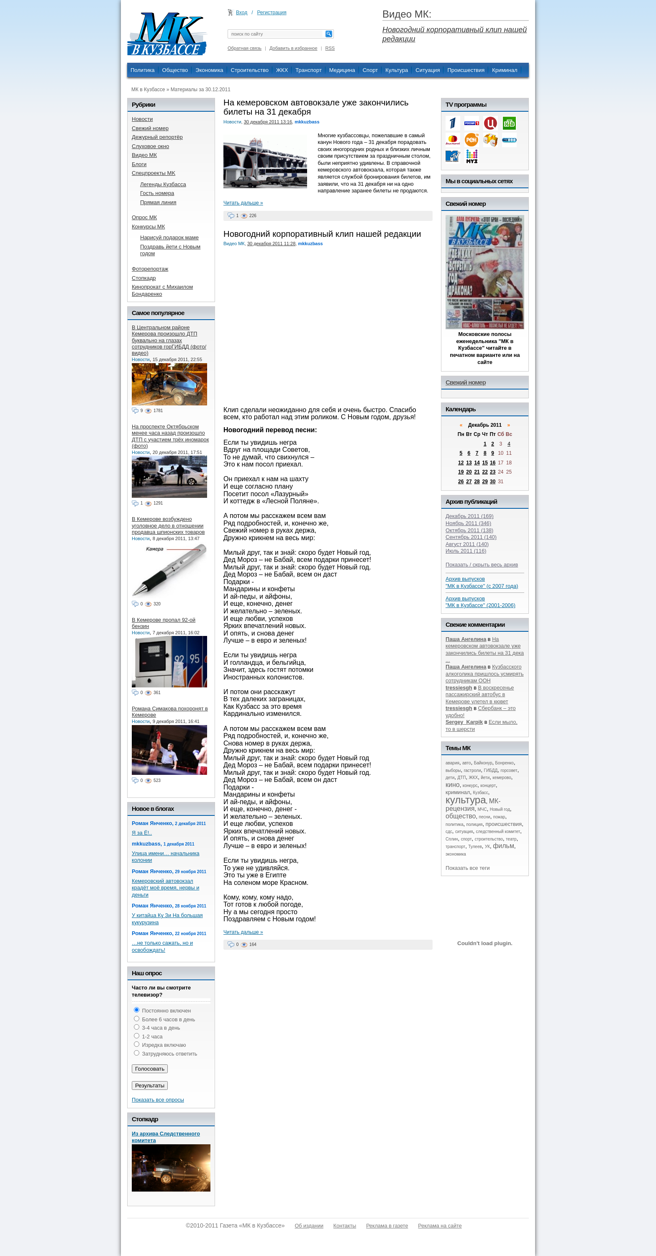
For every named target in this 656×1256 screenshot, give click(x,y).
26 (461, 481)
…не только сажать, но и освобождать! (162, 946)
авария (452, 763)
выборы (453, 770)
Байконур (483, 763)
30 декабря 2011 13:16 (268, 121)
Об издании (309, 1226)
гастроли (472, 770)
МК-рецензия (473, 804)
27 (469, 481)
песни (484, 817)
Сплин (452, 839)
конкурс (470, 785)
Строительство (250, 70)
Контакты (344, 1226)
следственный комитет (498, 831)
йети (485, 777)
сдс (449, 831)
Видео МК (234, 243)
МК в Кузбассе (148, 89)
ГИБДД (491, 770)
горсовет (508, 770)
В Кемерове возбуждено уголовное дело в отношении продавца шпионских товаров (168, 525)
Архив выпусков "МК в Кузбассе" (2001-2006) (480, 602)
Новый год (500, 809)
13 (469, 463)
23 (492, 472)
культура (466, 799)
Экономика (209, 70)
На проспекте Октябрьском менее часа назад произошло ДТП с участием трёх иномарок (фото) (170, 436)
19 (461, 472)
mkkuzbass (307, 121)
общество (461, 816)
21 (476, 472)
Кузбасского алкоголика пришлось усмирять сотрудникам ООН (485, 674)
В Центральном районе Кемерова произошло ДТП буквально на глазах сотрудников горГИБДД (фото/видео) (169, 340)
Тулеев (475, 846)
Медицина (342, 70)
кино (453, 784)
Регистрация (272, 12)
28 (476, 481)
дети (450, 777)
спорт (466, 839)
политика (455, 824)
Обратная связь (244, 48)
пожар (499, 817)
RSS (330, 48)
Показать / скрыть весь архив (482, 564)
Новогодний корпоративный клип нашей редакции (322, 233)
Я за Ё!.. (142, 833)
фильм (503, 845)
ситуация (464, 831)
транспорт (455, 846)
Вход (241, 12)
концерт (488, 785)
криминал (458, 792)
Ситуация (427, 70)
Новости (232, 121)
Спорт (370, 70)
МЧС (482, 809)
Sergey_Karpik (464, 722)
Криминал (504, 70)
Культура (396, 70)
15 (485, 463)
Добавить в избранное (293, 48)
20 (469, 472)
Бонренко (504, 763)
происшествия (504, 824)
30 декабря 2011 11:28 (271, 243)
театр (511, 839)
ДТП (461, 777)
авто (466, 763)
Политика (143, 70)
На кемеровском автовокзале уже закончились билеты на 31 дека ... (485, 649)
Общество (175, 70)
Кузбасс (480, 792)
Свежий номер (466, 382)
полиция (474, 824)
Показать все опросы (158, 1100)
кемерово (501, 777)
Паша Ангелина (466, 639)
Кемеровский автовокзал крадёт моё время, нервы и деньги (165, 888)
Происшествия (465, 70)
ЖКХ (282, 70)
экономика (456, 854)
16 (492, 463)
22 (485, 472)
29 (485, 481)
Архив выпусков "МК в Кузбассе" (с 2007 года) (482, 582)
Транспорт (308, 70)
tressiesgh (459, 687)
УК (487, 846)
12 (461, 463)
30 (492, 481)
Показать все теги (468, 868)
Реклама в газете (387, 1226)
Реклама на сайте (439, 1226)
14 (476, 463)
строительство (489, 839)
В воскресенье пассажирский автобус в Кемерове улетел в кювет (480, 694)
